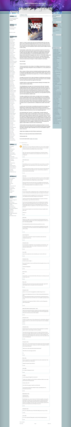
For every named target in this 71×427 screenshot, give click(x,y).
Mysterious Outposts (56, 78)
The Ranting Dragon (56, 113)
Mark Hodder (12, 76)
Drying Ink (55, 59)
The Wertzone (55, 119)
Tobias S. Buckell (12, 52)
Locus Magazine (12, 178)
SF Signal (11, 179)
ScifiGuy (54, 90)
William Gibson (12, 71)
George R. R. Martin (13, 90)
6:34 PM (24, 372)
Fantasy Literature (56, 64)
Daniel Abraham (12, 42)
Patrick (24, 189)
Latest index (55, 18)
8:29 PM (24, 390)
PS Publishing (12, 160)
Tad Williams (12, 136)
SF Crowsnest (12, 187)
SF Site (11, 182)
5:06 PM (24, 268)
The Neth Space (55, 110)
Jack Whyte (11, 137)
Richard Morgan (12, 98)
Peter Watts (11, 131)
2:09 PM (24, 405)
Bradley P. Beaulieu (13, 48)
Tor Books (11, 169)
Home (35, 423)
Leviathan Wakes (30, 42)
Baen (10, 147)
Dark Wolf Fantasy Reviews (57, 54)
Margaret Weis (12, 133)
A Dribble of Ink (55, 49)
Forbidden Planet (55, 68)
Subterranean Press (12, 165)
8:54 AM (24, 314)
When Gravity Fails (56, 123)
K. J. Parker (11, 104)
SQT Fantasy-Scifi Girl (56, 97)
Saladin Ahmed (12, 43)
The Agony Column (56, 100)
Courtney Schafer (12, 114)
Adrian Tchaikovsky (13, 127)
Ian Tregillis (11, 128)
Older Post (49, 423)
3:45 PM (24, 214)
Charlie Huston (12, 77)
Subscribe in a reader (12, 32)
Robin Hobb (11, 75)
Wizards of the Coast (13, 171)
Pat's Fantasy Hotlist (35, 4)
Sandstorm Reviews (56, 88)
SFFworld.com (12, 202)
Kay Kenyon (12, 82)
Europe (36, 138)
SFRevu (11, 189)
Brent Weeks (12, 132)
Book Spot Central (12, 207)
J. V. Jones (11, 79)
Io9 (10, 184)
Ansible (11, 180)
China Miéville (12, 94)
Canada (31, 138)
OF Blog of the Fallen (56, 79)
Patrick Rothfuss (12, 110)
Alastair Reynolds (12, 109)
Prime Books (12, 159)
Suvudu (11, 192)
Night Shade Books (13, 154)
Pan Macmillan (12, 156)
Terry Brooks (12, 51)
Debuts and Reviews (56, 58)
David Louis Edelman (13, 62)
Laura (23, 252)
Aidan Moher (25, 159)
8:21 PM (24, 419)
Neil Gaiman (12, 70)
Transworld (11, 170)
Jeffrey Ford (11, 67)
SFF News (11, 183)
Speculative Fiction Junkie (57, 93)
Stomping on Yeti (55, 99)
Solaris (11, 164)
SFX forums (11, 210)
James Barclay (12, 47)
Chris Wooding (12, 138)
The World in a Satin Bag (57, 120)
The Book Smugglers (56, 103)
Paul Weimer (25, 144)
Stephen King (12, 84)
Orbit (10, 155)
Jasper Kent (11, 81)
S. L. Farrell (11, 65)
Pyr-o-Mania (55, 83)
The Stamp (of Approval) (57, 118)
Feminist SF (55, 67)
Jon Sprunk (11, 123)
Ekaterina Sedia (12, 117)
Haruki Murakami (12, 99)
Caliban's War (23, 15)
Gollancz (11, 151)
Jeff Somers (11, 122)
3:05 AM (24, 305)
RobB (23, 217)
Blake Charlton (12, 56)
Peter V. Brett (12, 49)
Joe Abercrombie (12, 39)
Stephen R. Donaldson (13, 58)
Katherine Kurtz (12, 85)
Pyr (10, 161)
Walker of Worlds (56, 122)
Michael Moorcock (12, 96)
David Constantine (12, 57)
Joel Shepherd (12, 118)
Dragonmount (12, 205)
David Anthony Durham (13, 61)
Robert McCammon (13, 91)
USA (34, 138)
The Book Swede (55, 104)
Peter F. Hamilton (12, 72)
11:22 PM (24, 365)
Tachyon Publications (13, 166)
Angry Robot (12, 146)
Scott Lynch (11, 89)
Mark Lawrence (12, 86)
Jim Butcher (11, 53)
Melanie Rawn (12, 108)
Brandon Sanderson (13, 113)
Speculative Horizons (56, 95)
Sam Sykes (11, 126)
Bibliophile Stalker (56, 53)
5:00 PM (24, 249)
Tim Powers (11, 105)
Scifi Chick (55, 89)
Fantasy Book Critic (56, 62)
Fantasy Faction (55, 63)
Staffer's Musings (55, 98)
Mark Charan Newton (13, 100)
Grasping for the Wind (56, 74)
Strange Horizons (12, 188)
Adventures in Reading (56, 52)
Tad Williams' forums (13, 215)
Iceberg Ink (55, 75)
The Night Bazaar (56, 112)
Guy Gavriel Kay (12, 80)
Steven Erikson (12, 63)
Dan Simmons (12, 119)
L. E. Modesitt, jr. (12, 95)
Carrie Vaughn (12, 129)
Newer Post (21, 423)
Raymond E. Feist (12, 66)
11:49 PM (24, 412)
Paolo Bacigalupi (12, 44)
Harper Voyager (12, 152)
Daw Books (11, 150)
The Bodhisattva (55, 102)
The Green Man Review (56, 107)
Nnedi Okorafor (12, 103)
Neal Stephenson (12, 124)
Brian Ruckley (12, 112)
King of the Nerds (56, 77)
